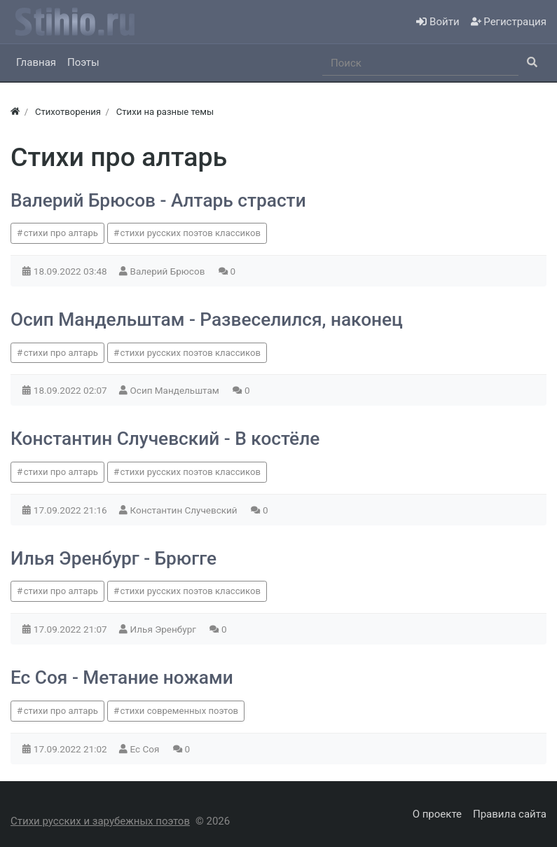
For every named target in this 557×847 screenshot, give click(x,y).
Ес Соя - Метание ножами (122, 677)
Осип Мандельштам (176, 390)
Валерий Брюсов (168, 271)
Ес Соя (146, 749)
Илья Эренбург (164, 629)
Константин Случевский (185, 510)
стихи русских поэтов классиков (191, 233)
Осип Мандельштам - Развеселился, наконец (207, 319)
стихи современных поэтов (180, 710)
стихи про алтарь (61, 233)
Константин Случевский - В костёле (165, 438)
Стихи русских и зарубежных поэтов (100, 821)
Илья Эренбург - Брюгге (113, 558)
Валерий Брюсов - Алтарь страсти (158, 200)
